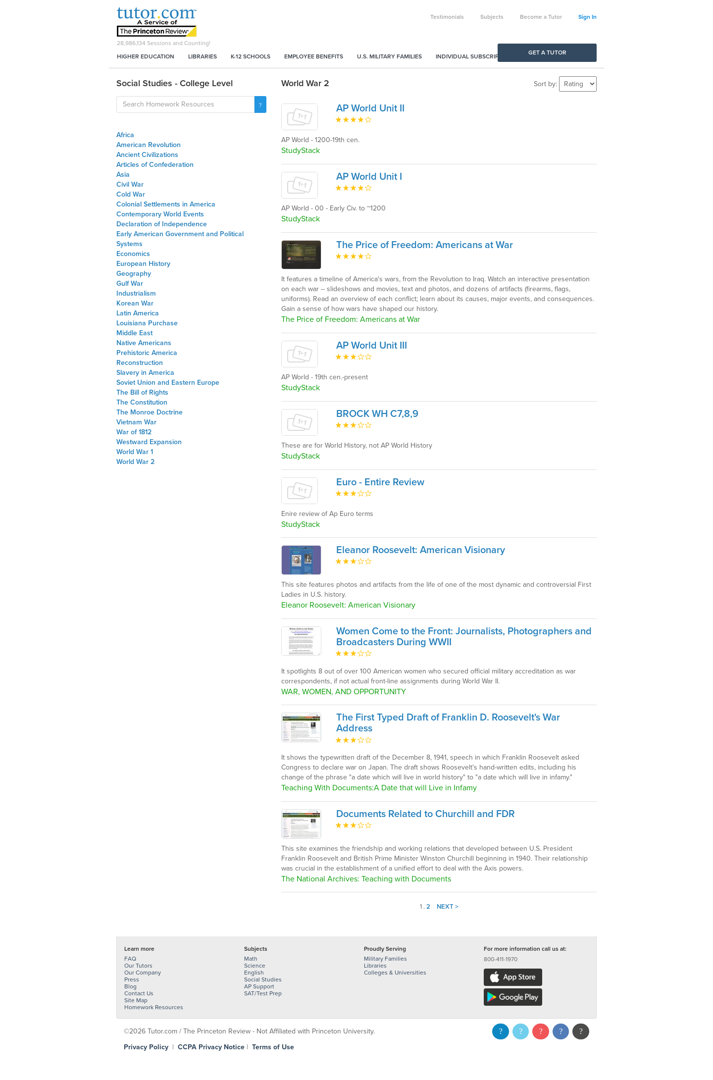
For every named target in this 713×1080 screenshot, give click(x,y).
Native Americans (143, 343)
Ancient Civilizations (147, 155)
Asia (123, 174)
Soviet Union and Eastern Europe (167, 382)
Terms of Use (273, 1047)
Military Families (385, 958)
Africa (125, 135)
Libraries (202, 56)
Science (254, 965)
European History (143, 263)
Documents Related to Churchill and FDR (425, 814)
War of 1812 (134, 432)
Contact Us (138, 993)
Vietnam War (136, 422)
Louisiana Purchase (147, 323)
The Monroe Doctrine (149, 412)
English (254, 972)
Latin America (137, 313)
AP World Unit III (371, 346)
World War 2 (135, 462)
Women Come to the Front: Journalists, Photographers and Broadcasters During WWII (464, 636)
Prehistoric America (146, 353)
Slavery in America (145, 372)
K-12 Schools (250, 56)
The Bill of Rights (142, 392)
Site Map (136, 1000)
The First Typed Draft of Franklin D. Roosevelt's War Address (448, 723)
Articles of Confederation (155, 164)
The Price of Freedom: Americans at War (424, 245)
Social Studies (263, 979)
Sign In (587, 16)
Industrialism (136, 293)
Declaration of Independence (161, 224)
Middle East (134, 333)
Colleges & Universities (395, 972)
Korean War (134, 303)
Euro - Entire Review (380, 482)
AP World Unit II (370, 108)
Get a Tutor (547, 52)
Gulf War (129, 283)
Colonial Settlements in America (165, 204)
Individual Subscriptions (476, 56)
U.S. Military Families (389, 56)
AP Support (259, 986)
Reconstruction (139, 363)
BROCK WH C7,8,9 (377, 414)
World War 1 (134, 452)
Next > (447, 907)
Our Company (142, 972)
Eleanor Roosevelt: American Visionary (420, 550)
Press (131, 979)
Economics (133, 254)
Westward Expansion (149, 442)
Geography (133, 273)
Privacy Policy (146, 1047)
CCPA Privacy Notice (211, 1047)
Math (250, 958)
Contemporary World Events (160, 214)
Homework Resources (153, 1007)
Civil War (130, 184)
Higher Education (145, 56)
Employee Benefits (313, 56)
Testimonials (447, 16)
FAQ (130, 958)
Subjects (492, 16)
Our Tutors (138, 965)
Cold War (130, 194)
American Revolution (148, 145)
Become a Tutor (541, 16)
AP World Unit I (369, 177)
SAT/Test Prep (263, 993)
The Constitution (141, 402)
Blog (130, 986)
